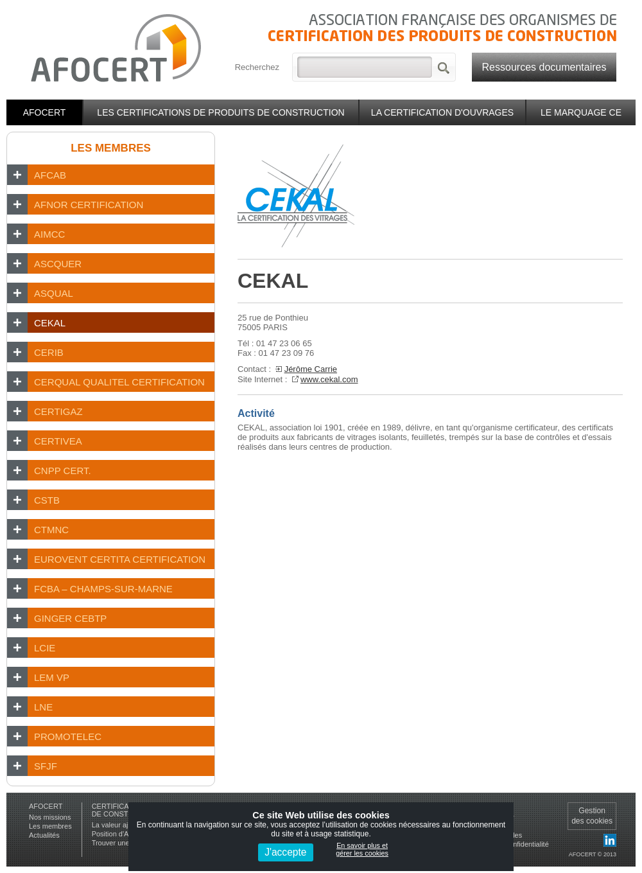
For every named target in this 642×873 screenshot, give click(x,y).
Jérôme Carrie (310, 369)
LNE (43, 706)
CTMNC (51, 529)
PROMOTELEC (67, 736)
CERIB (49, 352)
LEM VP (51, 677)
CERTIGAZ (58, 411)
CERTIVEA (58, 441)
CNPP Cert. (62, 470)
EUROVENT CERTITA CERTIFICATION (119, 559)
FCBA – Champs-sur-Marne (103, 588)
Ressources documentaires (544, 67)
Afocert (44, 112)
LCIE (44, 647)
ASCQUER (58, 263)
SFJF (45, 766)
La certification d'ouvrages (442, 112)
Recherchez (257, 67)
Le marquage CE (581, 112)
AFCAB (50, 175)
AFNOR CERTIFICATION (88, 204)
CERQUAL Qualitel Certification (119, 381)
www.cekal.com (329, 379)
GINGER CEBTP (70, 618)
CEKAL (49, 322)
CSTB (47, 500)
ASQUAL (53, 293)
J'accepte (285, 852)
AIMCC (49, 234)
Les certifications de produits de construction (220, 112)
